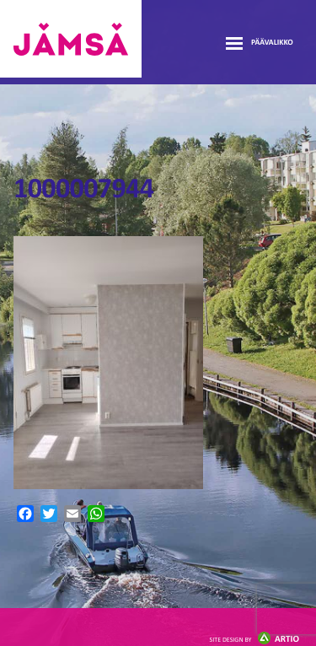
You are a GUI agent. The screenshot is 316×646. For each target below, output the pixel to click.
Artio (254, 639)
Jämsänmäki (70, 38)
